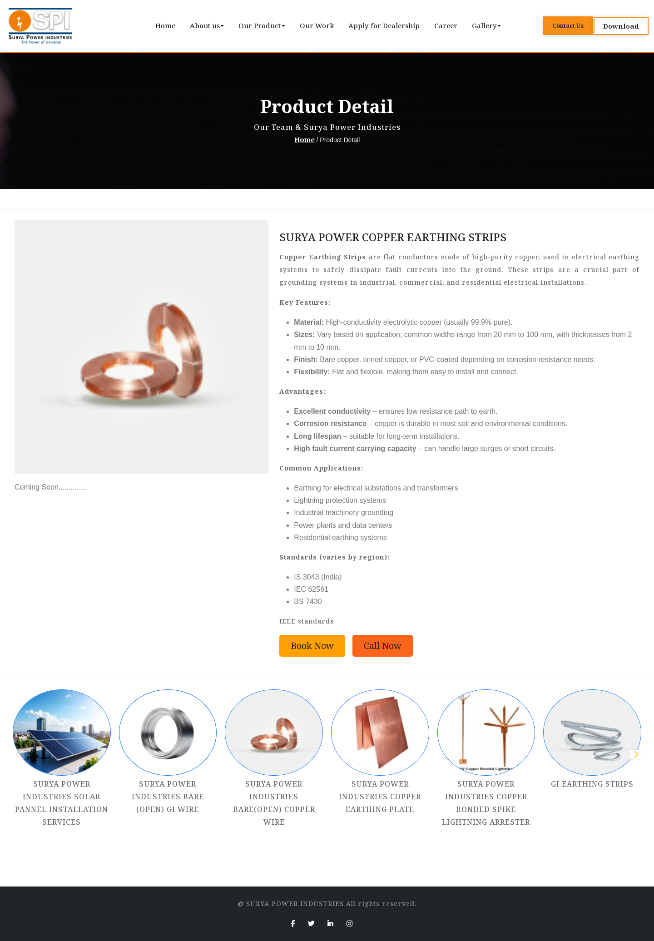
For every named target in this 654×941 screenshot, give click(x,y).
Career (445, 25)
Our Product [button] (260, 25)
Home (165, 25)
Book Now (312, 645)
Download (621, 25)
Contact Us (568, 25)
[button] (636, 754)
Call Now (382, 645)
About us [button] (206, 25)
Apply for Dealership (384, 25)
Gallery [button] (485, 25)
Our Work (317, 25)
